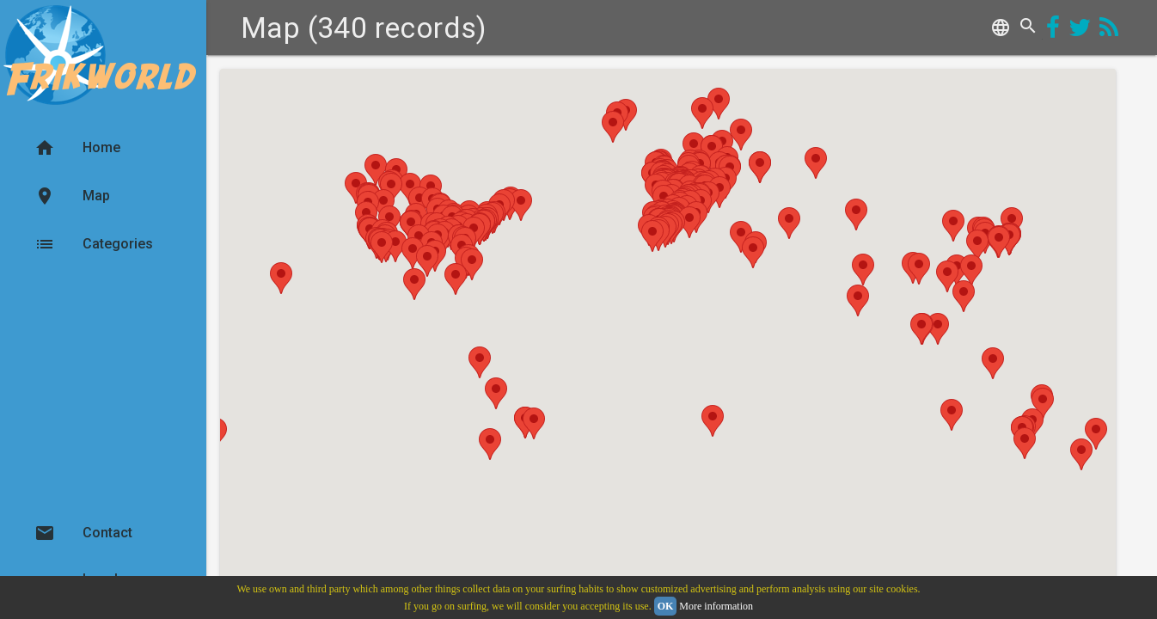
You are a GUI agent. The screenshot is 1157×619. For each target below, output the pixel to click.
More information (716, 606)
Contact (83, 533)
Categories (93, 244)
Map (72, 196)
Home (77, 148)
